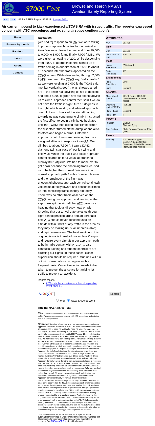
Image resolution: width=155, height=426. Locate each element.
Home (17, 37)
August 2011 (60, 19)
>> (13, 19)
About (18, 65)
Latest (18, 58)
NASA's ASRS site (59, 421)
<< (5, 19)
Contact (18, 72)
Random (17, 51)
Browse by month (17, 44)
